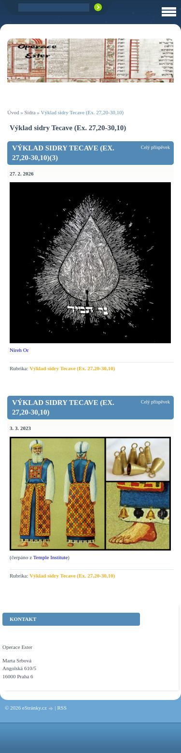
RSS (62, 708)
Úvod (13, 112)
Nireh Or (19, 350)
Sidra (29, 112)
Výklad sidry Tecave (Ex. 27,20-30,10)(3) (63, 152)
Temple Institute (50, 557)
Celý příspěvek (155, 147)
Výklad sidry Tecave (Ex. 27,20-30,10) (72, 368)
